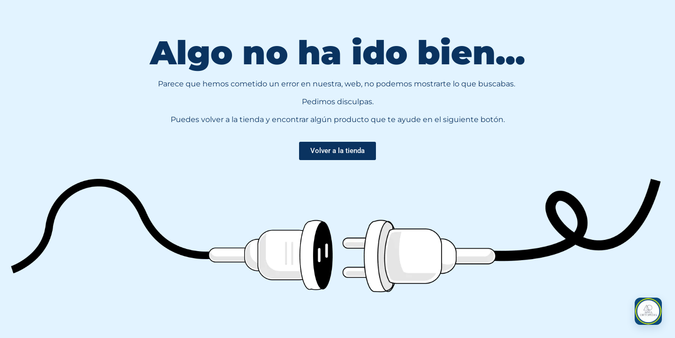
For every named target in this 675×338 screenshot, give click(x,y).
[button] (648, 311)
